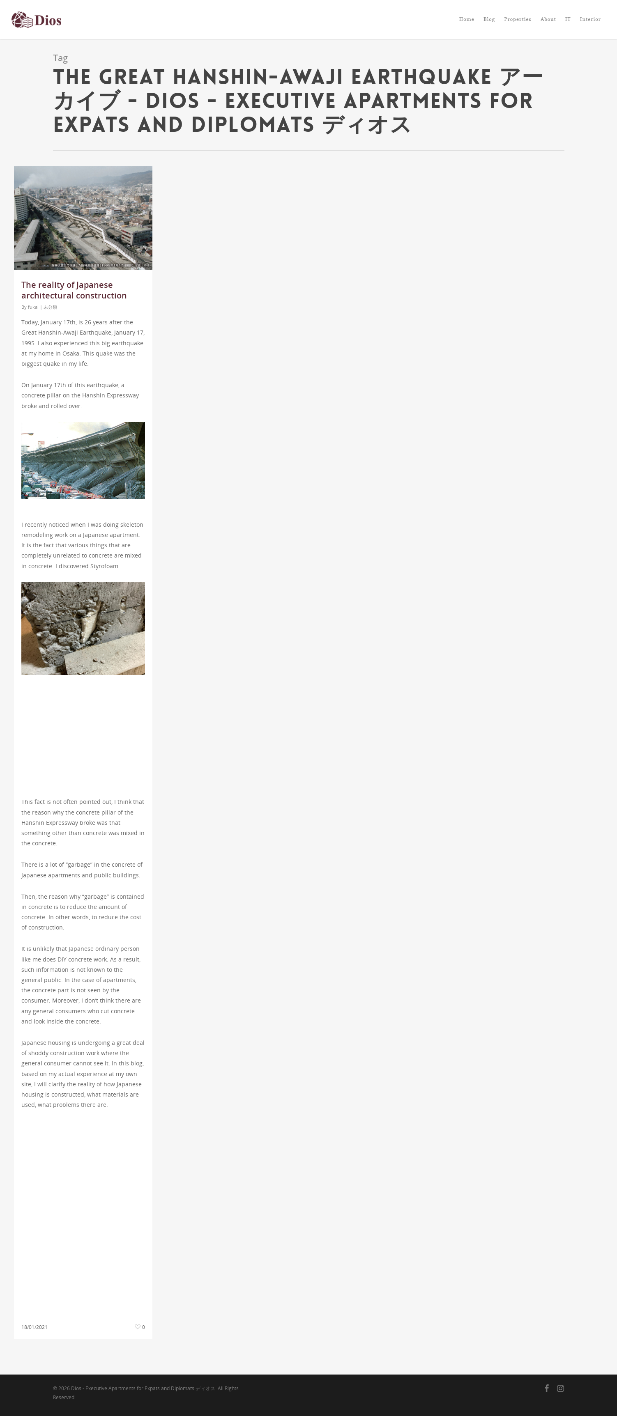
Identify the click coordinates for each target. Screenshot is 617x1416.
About (548, 19)
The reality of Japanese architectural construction (74, 290)
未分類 (50, 307)
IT (568, 19)
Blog (489, 19)
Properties (518, 19)
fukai (33, 307)
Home (466, 19)
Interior (590, 19)
